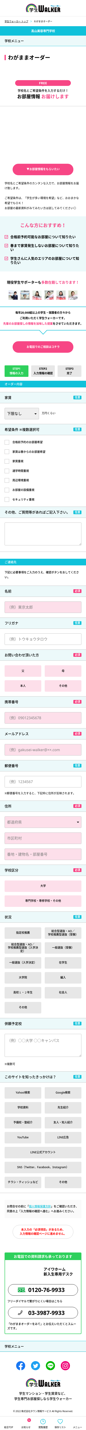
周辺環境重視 (20, 480)
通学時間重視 (20, 471)
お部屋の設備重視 (23, 490)
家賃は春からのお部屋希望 (28, 452)
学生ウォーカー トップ (16, 21)
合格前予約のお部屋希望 (27, 442)
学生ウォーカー (43, 1382)
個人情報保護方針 (40, 1206)
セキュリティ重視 (23, 500)
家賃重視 (17, 461)
